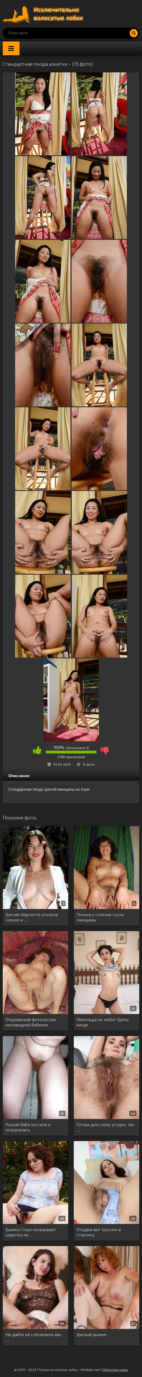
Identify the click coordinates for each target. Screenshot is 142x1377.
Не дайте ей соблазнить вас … (34, 1337)
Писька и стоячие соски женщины (100, 917)
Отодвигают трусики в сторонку (99, 1232)
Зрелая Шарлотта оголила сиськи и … (32, 917)
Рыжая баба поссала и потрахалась (28, 1127)
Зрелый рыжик (91, 1334)
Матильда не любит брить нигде (103, 1022)
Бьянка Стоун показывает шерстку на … (31, 1232)
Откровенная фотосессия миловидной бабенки (31, 1022)
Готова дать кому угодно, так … (105, 1127)
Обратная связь (115, 1369)
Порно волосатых (44, 14)
